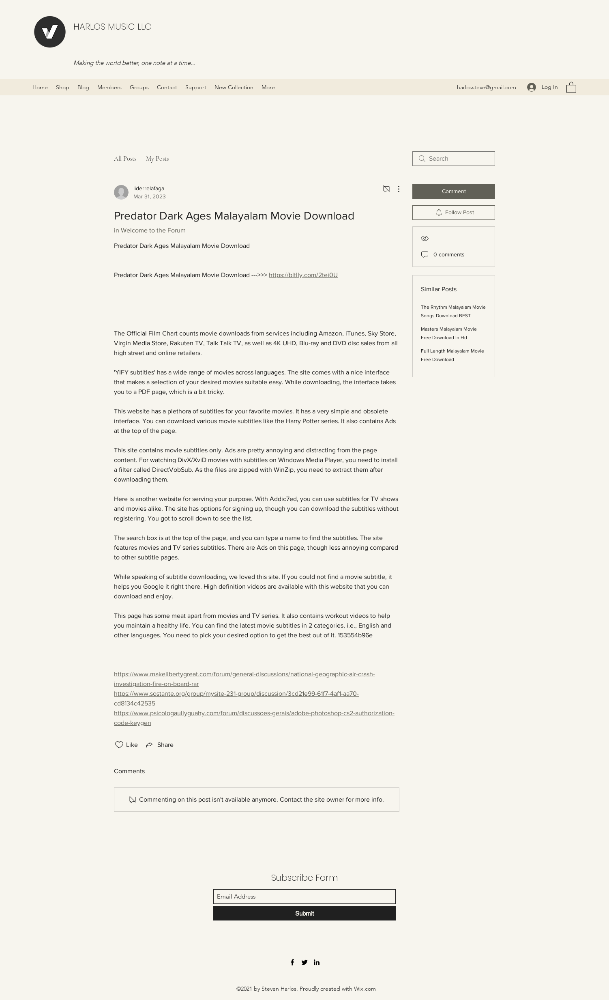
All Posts (125, 159)
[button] (571, 87)
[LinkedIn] (317, 962)
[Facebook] (292, 962)
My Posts (157, 159)
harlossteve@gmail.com (486, 87)
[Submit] (304, 913)
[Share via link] (159, 745)
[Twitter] (304, 962)
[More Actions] (394, 189)
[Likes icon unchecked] (119, 745)
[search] (453, 158)
